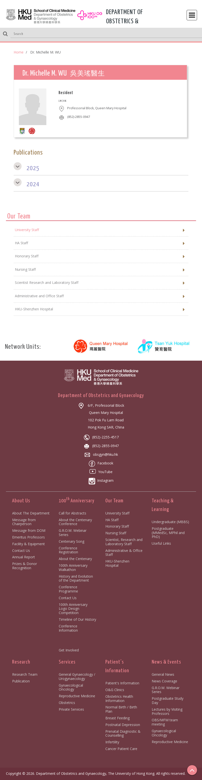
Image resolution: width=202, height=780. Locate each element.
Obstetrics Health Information (119, 698)
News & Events (166, 662)
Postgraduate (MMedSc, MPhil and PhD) (168, 532)
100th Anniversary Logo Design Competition (73, 608)
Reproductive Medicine (77, 696)
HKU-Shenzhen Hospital (117, 563)
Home (19, 52)
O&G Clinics (114, 689)
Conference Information (68, 628)
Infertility (112, 742)
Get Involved (69, 650)
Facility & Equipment (28, 543)
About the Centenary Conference (75, 521)
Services (67, 662)
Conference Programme (68, 589)
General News (163, 674)
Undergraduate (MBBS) (170, 521)
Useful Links (161, 543)
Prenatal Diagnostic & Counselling (123, 733)
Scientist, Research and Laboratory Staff (124, 541)
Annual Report (23, 557)
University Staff (117, 513)
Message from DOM (28, 530)
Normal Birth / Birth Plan (121, 709)
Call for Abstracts (72, 513)
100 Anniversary (76, 500)
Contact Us (21, 550)
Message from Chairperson (24, 521)
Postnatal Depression (122, 724)
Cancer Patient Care (121, 748)
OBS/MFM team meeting (165, 722)
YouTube (101, 471)
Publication (21, 681)
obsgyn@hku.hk (101, 454)
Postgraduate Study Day (167, 700)
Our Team (114, 500)
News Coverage (164, 681)
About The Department (31, 513)
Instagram (101, 480)
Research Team (24, 674)
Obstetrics (67, 702)
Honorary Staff (117, 526)
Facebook (101, 463)
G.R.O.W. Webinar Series (73, 532)
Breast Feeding (117, 718)
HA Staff (111, 519)
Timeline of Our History (77, 619)
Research (21, 662)
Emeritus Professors (28, 537)
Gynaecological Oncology (71, 687)
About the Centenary (75, 558)
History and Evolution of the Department (76, 578)
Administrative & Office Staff (124, 552)
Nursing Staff (115, 533)
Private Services (71, 709)
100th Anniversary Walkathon (73, 567)
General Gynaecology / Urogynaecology (77, 676)
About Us (21, 500)
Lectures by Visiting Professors (167, 711)
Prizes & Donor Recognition (24, 565)
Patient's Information (122, 683)
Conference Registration (68, 550)
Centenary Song (71, 541)
